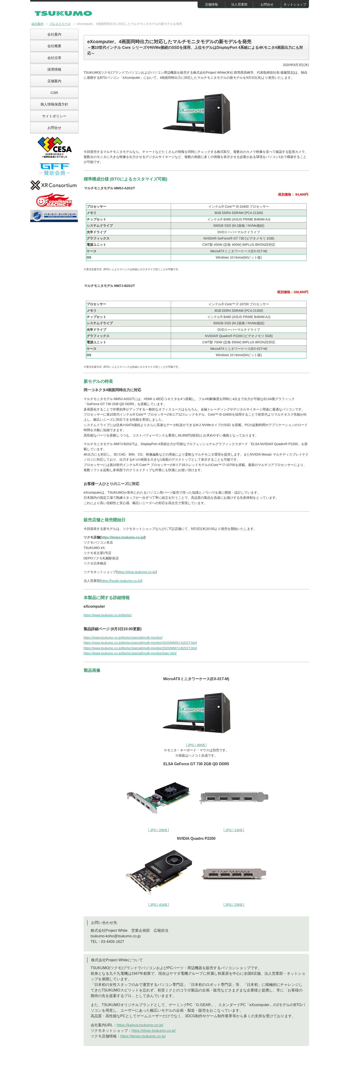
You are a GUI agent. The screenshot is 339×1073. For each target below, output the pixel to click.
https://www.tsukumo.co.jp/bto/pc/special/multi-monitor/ (123, 638)
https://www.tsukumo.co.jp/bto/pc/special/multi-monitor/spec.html (130, 653)
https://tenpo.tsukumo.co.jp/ (122, 537)
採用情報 (54, 69)
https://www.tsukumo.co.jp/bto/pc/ (108, 615)
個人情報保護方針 (54, 104)
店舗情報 (211, 4)
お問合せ (266, 4)
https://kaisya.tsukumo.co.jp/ (140, 1025)
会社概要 (54, 46)
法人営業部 (239, 4)
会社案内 (37, 24)
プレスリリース (60, 24)
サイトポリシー (54, 116)
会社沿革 (54, 58)
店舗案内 (54, 81)
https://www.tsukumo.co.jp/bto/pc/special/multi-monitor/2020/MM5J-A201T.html (140, 643)
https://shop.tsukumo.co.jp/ (136, 572)
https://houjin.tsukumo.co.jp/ (121, 581)
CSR (54, 93)
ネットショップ (294, 4)
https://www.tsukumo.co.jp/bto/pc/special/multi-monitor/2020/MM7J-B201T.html (140, 648)
